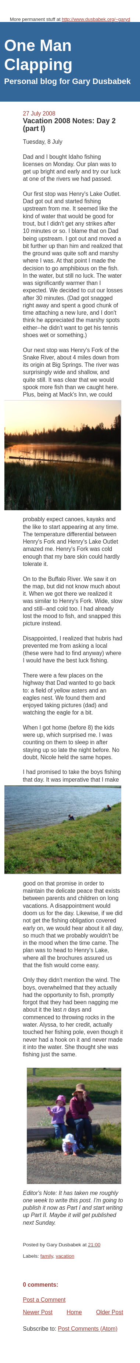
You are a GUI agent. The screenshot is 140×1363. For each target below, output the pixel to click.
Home (74, 1312)
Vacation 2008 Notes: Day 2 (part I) (69, 124)
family (46, 1256)
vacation (65, 1256)
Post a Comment (44, 1300)
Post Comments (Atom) (88, 1329)
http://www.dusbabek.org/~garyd (96, 19)
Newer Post (38, 1312)
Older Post (109, 1312)
